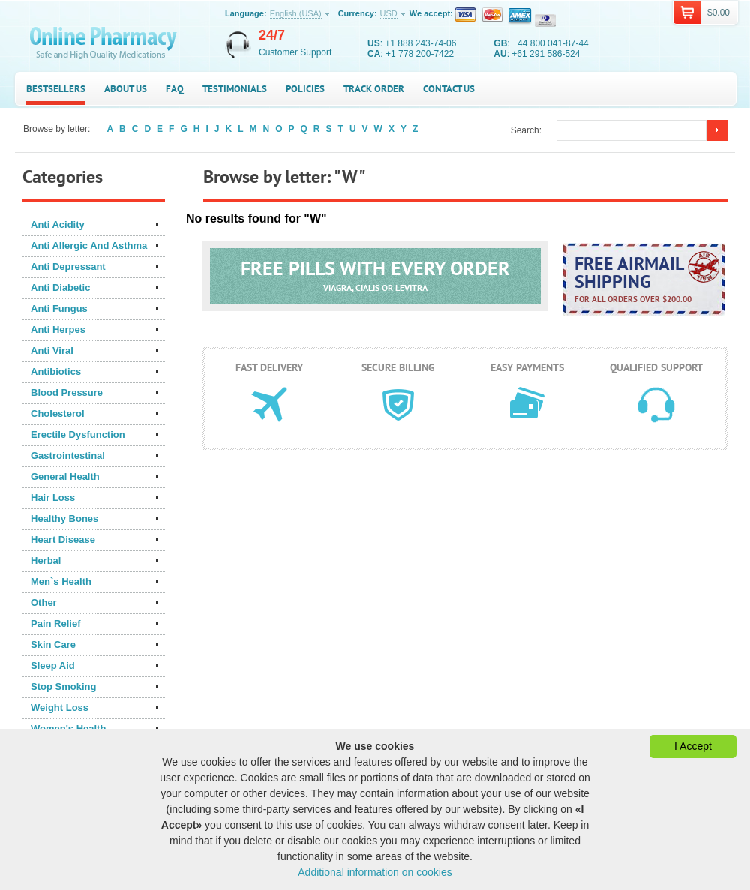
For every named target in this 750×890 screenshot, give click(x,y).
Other (44, 602)
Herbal (46, 560)
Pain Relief (55, 623)
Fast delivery (269, 367)
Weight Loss (59, 707)
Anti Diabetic (60, 287)
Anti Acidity (58, 224)
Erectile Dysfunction (78, 434)
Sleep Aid (53, 665)
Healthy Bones (64, 518)
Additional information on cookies (375, 872)
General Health (65, 476)
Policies (305, 88)
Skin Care (53, 644)
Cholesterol (58, 413)
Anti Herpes (58, 329)
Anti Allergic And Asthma (89, 245)
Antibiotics (56, 371)
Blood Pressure (67, 392)
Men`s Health (61, 581)
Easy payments (527, 367)
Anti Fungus (59, 308)
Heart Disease (63, 539)
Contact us (449, 88)
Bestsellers (56, 88)
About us (125, 88)
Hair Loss (53, 497)
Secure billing (398, 367)
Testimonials (234, 88)
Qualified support (656, 367)
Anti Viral (52, 350)
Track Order (374, 88)
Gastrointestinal (68, 455)
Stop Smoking (63, 686)
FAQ (175, 88)
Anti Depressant (68, 266)
